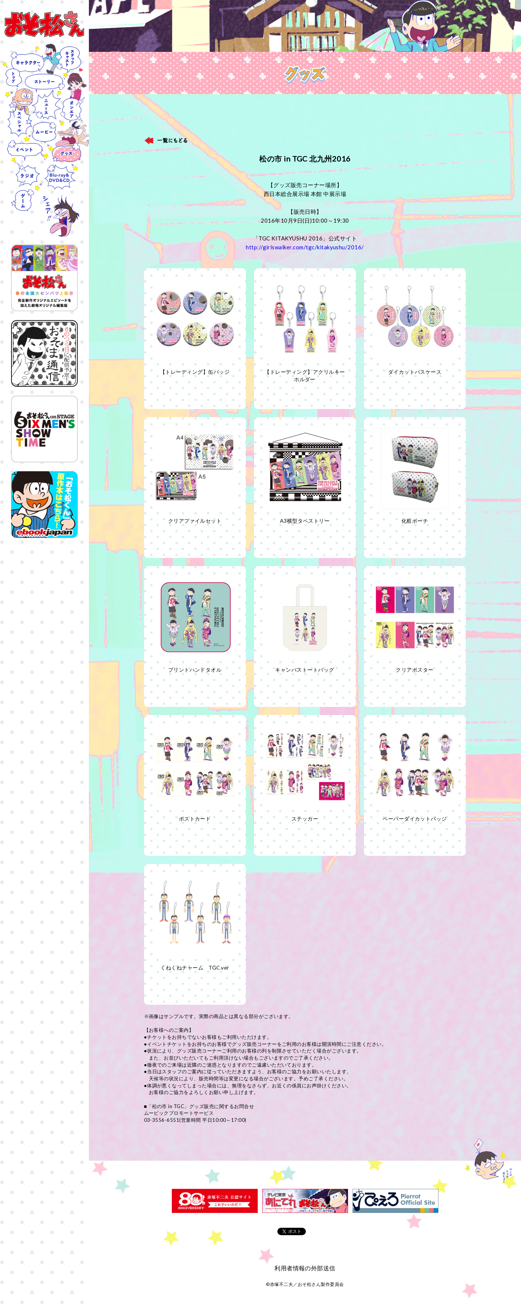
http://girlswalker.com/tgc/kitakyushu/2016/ (305, 247)
